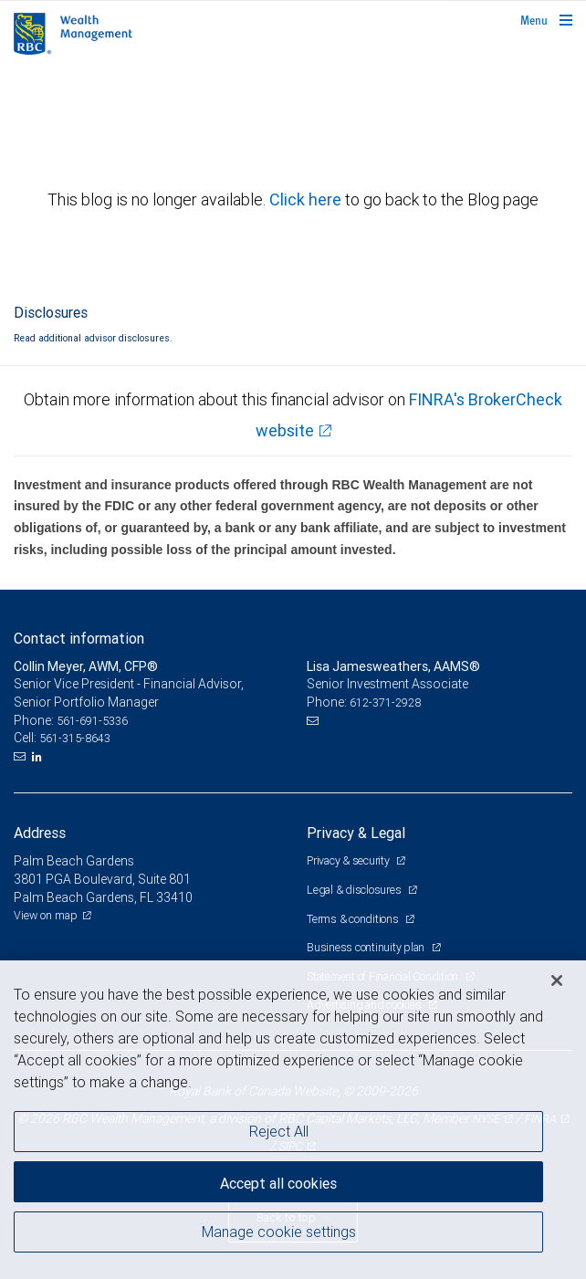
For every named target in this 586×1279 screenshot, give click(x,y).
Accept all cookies (278, 1183)
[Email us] (21, 757)
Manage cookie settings (279, 1231)
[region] (293, 1119)
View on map (46, 915)
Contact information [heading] (79, 638)
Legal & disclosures (355, 889)
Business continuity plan (367, 947)
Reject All (279, 1131)
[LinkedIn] (39, 757)
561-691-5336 (92, 721)
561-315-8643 (74, 738)
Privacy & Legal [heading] (356, 832)
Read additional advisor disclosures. (93, 337)
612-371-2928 (385, 702)
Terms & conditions (354, 919)
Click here (307, 199)
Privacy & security (349, 860)
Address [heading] (40, 832)
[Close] (557, 980)
